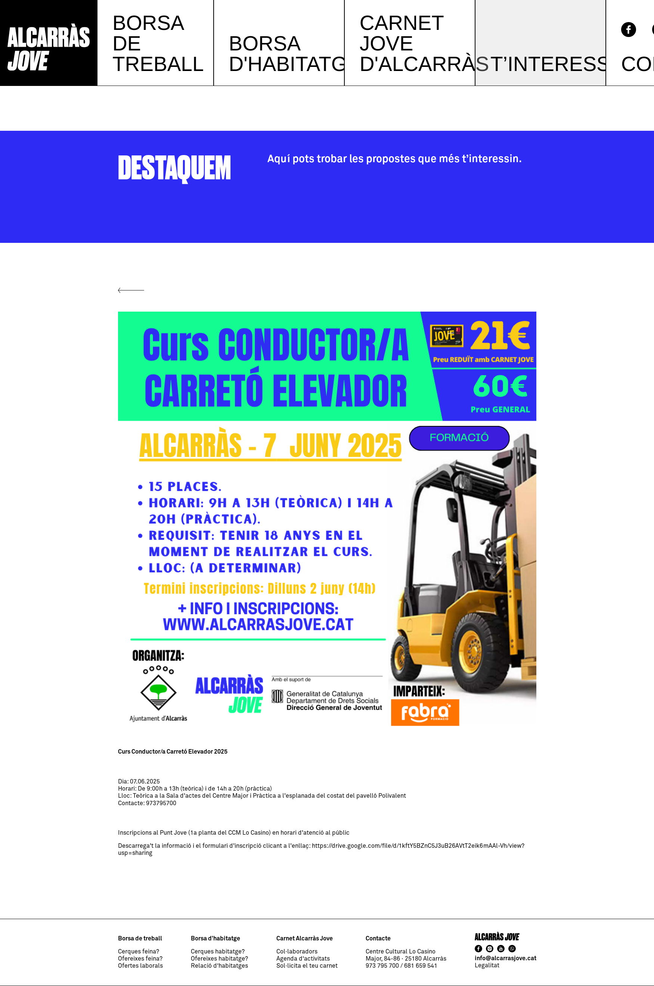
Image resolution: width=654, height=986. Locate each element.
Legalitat (487, 965)
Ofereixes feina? (140, 959)
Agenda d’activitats (303, 959)
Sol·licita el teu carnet (307, 966)
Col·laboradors (296, 952)
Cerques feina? (138, 952)
